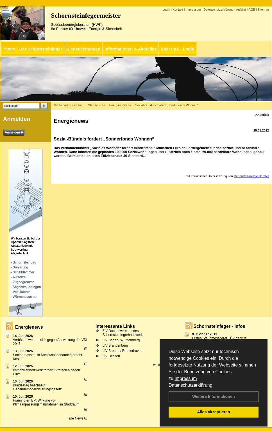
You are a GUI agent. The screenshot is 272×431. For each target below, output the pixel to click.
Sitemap (263, 9)
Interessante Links (115, 326)
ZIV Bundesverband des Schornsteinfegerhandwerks (123, 333)
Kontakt (178, 9)
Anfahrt (241, 9)
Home (9, 48)
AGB (251, 9)
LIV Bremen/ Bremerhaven (122, 351)
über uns (169, 49)
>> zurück (262, 114)
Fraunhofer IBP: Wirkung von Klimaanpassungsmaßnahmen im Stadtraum (46, 402)
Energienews (29, 327)
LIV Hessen (111, 356)
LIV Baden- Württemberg (121, 340)
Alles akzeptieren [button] (213, 412)
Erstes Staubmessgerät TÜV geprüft (219, 338)
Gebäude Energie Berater (251, 176)
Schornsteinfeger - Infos (219, 326)
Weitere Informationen (213, 396)
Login (166, 9)
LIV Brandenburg (115, 345)
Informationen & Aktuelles (131, 49)
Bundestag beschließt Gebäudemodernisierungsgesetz (37, 387)
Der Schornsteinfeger (40, 49)
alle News (78, 418)
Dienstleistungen (83, 49)
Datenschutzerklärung (190, 385)
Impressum (185, 378)
